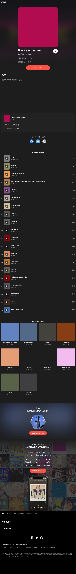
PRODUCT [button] (6, 522)
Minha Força (47, 367)
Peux (47, 342)
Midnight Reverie (28, 342)
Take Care (28, 392)
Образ (10, 392)
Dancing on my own (19, 117)
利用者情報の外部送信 (31, 548)
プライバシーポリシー (15, 548)
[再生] (55, 51)
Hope (30, 54)
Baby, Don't (10, 367)
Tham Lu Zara (66, 367)
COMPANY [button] (6, 528)
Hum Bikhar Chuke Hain (10, 342)
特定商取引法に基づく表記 (48, 548)
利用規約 (4, 548)
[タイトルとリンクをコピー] (44, 141)
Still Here (66, 342)
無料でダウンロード (38, 471)
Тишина (28, 367)
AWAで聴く (38, 68)
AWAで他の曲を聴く (38, 433)
